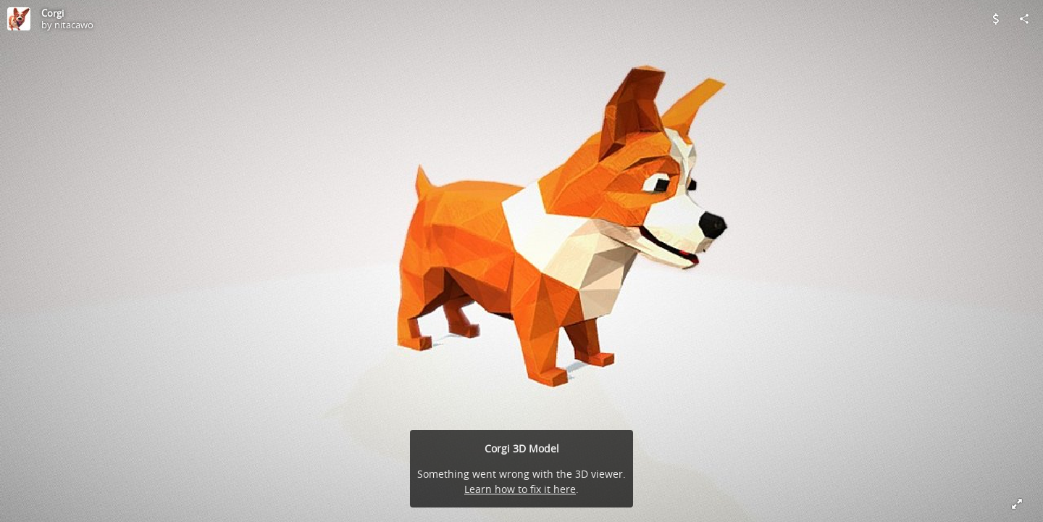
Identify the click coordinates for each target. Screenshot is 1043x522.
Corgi (52, 13)
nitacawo (73, 24)
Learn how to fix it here (520, 489)
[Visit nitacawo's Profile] (18, 18)
